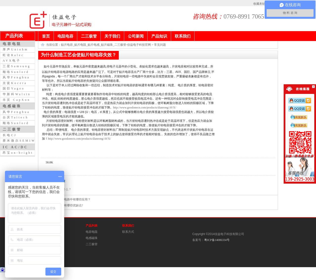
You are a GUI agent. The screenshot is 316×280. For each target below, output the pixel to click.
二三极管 (92, 244)
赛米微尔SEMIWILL (23, 140)
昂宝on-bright (18, 152)
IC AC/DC (15, 147)
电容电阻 (92, 232)
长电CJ (10, 135)
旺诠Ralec (13, 55)
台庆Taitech (15, 117)
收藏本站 (259, 3)
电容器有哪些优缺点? (69, 205)
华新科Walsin (17, 94)
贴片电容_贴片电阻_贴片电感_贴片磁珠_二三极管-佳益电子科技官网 (106, 44)
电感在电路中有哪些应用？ (73, 199)
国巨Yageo (14, 88)
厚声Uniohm (15, 49)
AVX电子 (12, 60)
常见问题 (160, 44)
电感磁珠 (92, 238)
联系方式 (128, 232)
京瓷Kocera (15, 83)
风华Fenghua (16, 77)
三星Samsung (17, 66)
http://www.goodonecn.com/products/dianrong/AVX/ (144, 107)
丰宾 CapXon (16, 100)
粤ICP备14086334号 (217, 240)
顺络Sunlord (16, 72)
